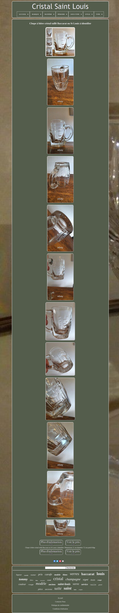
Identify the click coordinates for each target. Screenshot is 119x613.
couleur (22, 584)
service (84, 584)
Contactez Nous (60, 602)
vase (75, 589)
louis (101, 574)
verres (74, 574)
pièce (40, 589)
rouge (30, 585)
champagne (73, 579)
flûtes (31, 580)
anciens (52, 584)
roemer (33, 575)
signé (85, 579)
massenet (42, 580)
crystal (49, 580)
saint (67, 588)
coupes (81, 589)
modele (57, 575)
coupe (100, 580)
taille (93, 585)
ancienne (48, 589)
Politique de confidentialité (60, 605)
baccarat (87, 574)
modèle (41, 584)
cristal (58, 578)
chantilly (26, 575)
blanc (65, 575)
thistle (93, 580)
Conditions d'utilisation (60, 609)
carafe (48, 574)
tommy (23, 579)
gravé (100, 585)
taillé (58, 588)
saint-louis (64, 584)
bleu (37, 580)
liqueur (19, 575)
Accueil (60, 598)
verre (76, 584)
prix (40, 574)
